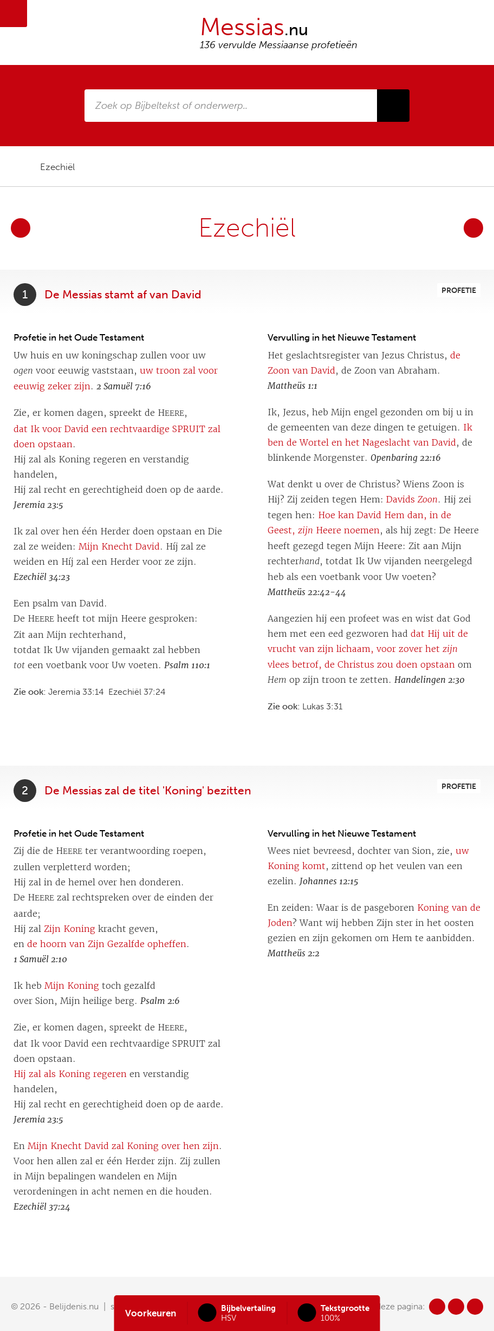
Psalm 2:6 (160, 1001)
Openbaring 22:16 (405, 458)
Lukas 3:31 (322, 706)
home (17, 167)
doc (459, 167)
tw (456, 1307)
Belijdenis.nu (74, 1306)
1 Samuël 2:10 (40, 959)
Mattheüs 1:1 (292, 386)
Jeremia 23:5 (38, 505)
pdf (440, 167)
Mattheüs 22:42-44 (307, 592)
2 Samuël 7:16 (123, 386)
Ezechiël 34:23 (42, 577)
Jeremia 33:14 (76, 692)
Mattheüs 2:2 (294, 953)
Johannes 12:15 (329, 881)
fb (437, 1307)
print (475, 167)
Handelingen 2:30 (429, 680)
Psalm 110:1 (187, 665)
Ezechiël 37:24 (137, 692)
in (475, 1307)
